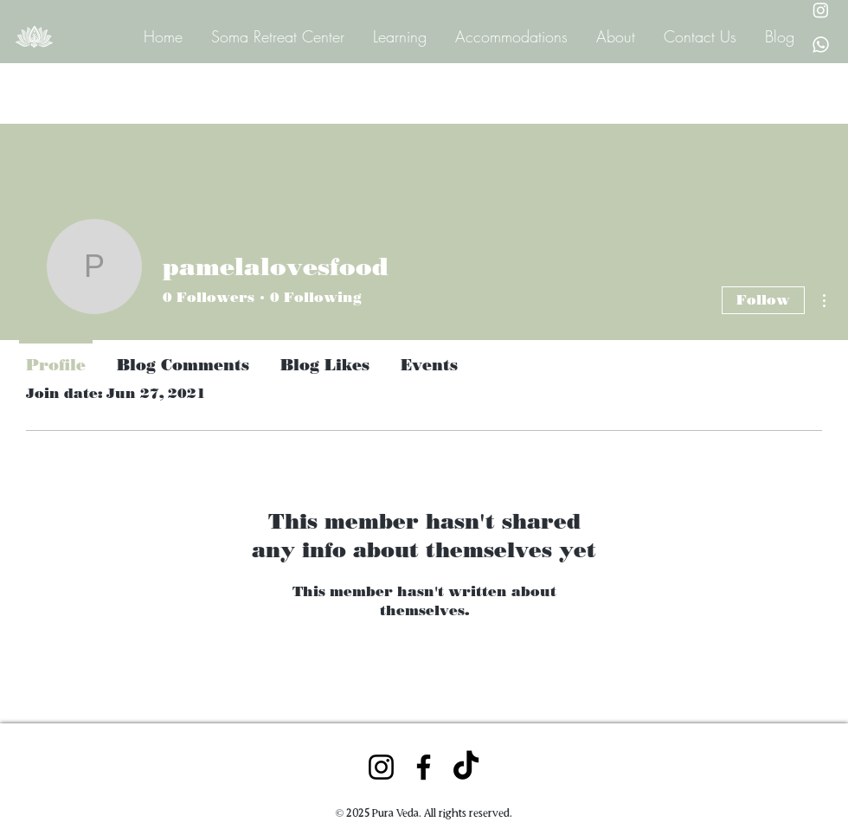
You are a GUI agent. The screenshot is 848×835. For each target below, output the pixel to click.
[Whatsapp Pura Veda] (821, 45)
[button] (398, 36)
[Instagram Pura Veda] (821, 10)
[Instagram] (381, 767)
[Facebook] (423, 767)
